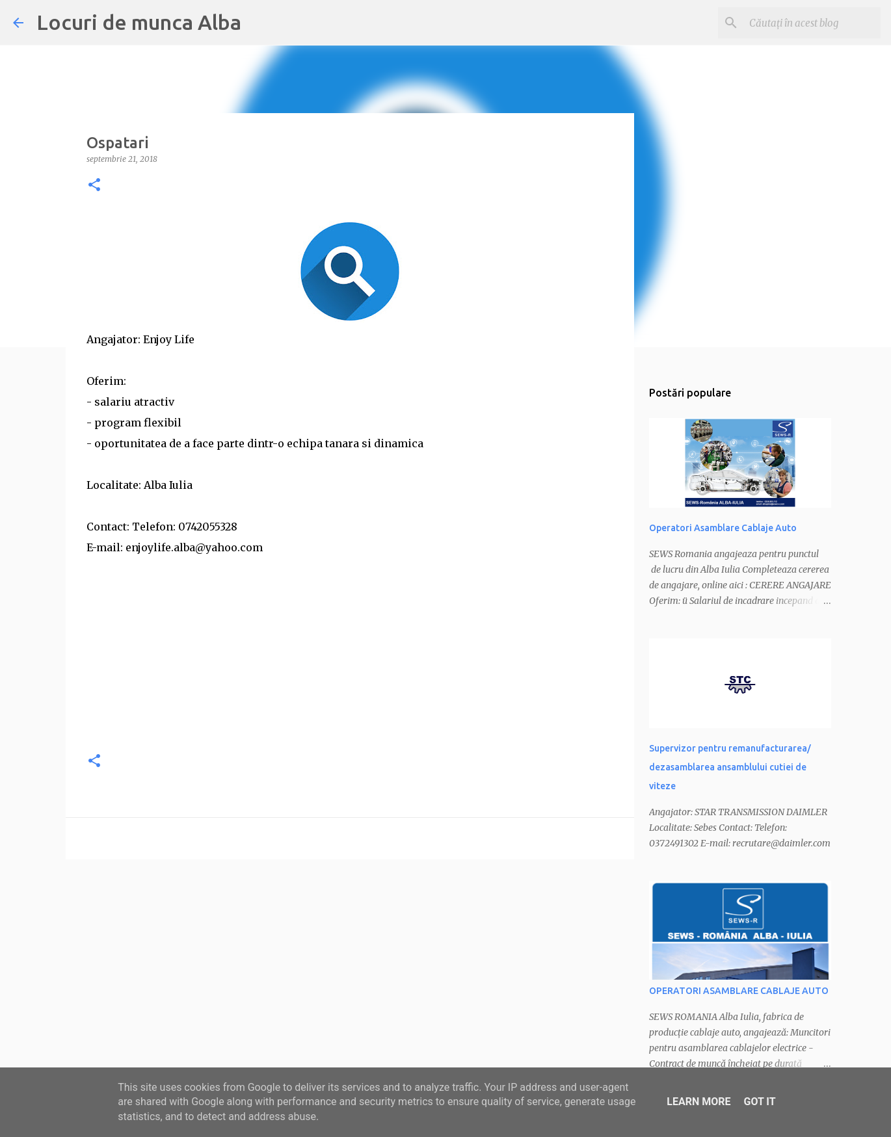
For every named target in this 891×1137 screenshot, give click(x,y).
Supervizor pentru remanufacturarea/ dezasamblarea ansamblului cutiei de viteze (730, 767)
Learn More (698, 1101)
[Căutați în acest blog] (812, 22)
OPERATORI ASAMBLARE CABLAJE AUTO (739, 991)
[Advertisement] (349, 649)
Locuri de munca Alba (138, 22)
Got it (759, 1101)
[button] (94, 185)
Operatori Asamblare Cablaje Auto (723, 528)
